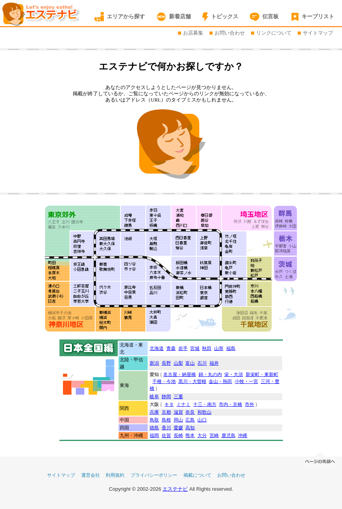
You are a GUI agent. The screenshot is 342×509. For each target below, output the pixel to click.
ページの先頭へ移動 (320, 459)
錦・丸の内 (210, 374)
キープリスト (318, 16)
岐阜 (154, 396)
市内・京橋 (230, 404)
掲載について (197, 475)
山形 (218, 348)
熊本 (190, 435)
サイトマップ (318, 33)
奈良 (190, 412)
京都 (166, 412)
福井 (214, 363)
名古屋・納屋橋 (179, 374)
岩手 (183, 348)
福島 (231, 348)
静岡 (166, 396)
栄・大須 (233, 374)
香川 (166, 427)
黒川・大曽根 (192, 381)
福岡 (154, 435)
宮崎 (214, 435)
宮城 (194, 348)
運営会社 (90, 475)
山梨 (178, 363)
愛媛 (178, 427)
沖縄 (242, 435)
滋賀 (178, 412)
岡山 (178, 420)
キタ (169, 404)
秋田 (206, 348)
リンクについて (273, 33)
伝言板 (270, 16)
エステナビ (175, 489)
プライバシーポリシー (154, 475)
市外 (249, 404)
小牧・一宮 (246, 381)
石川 (202, 363)
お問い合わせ (230, 33)
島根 (166, 420)
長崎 (178, 435)
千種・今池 (164, 381)
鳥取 (154, 420)
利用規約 (115, 475)
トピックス (224, 16)
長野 (166, 363)
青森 (171, 348)
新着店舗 (180, 16)
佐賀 (166, 435)
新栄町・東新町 (262, 374)
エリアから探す (126, 16)
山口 (202, 420)
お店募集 (193, 33)
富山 (190, 363)
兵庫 (154, 412)
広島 (190, 420)
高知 (190, 427)
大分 (202, 435)
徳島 (154, 427)
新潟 (154, 363)
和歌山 (204, 412)
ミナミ (183, 404)
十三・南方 (204, 404)
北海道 (157, 348)
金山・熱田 (220, 381)
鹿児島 (229, 435)
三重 (178, 396)
